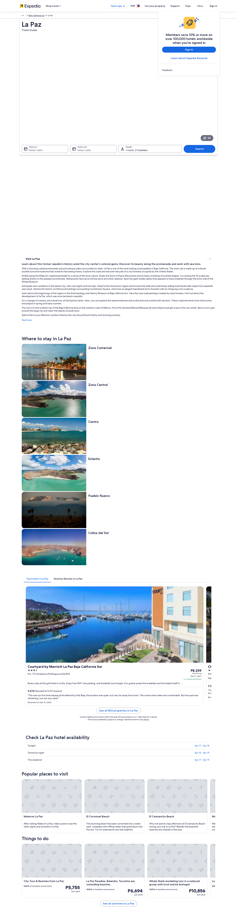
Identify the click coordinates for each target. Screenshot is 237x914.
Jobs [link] (22, 850)
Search (201, 110)
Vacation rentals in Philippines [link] (84, 856)
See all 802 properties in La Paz (142, 390)
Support (181, 5)
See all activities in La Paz (142, 668)
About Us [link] (24, 845)
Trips (194, 5)
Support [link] (176, 845)
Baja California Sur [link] (66, 16)
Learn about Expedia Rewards (189, 58)
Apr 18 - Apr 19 (202, 428)
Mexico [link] (51, 16)
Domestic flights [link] (78, 866)
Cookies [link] (125, 850)
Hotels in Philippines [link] (80, 850)
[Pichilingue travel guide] (87, 685)
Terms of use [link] (127, 856)
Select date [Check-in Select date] (33, 111)
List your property (161, 5)
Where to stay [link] (33, 151)
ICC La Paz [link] (30, 760)
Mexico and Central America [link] (32, 16)
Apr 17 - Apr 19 (202, 436)
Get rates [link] (158, 377)
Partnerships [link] (25, 861)
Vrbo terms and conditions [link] (134, 861)
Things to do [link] (32, 155)
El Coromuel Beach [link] (34, 747)
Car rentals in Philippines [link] (82, 871)
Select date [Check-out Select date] (83, 111)
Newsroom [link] (25, 866)
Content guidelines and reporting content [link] (140, 866)
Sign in (213, 5)
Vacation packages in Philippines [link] (85, 861)
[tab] (85, 307)
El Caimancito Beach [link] (129, 747)
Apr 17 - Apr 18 (202, 421)
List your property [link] (27, 856)
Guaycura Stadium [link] (128, 760)
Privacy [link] (125, 845)
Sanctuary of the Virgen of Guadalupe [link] (138, 754)
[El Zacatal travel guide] (124, 685)
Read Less (75, 186)
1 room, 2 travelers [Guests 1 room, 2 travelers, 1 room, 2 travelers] (137, 111)
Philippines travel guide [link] (81, 845)
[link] (189, 70)
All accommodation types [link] (82, 877)
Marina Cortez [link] (32, 754)
